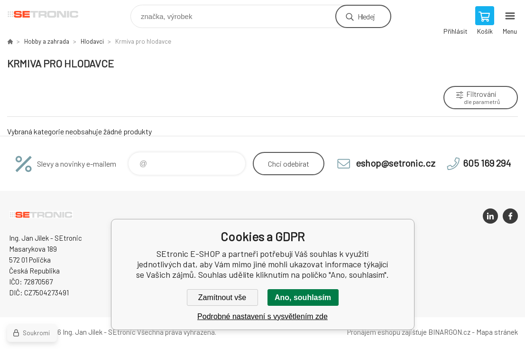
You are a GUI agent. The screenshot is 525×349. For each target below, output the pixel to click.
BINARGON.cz (449, 332)
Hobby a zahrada (46, 41)
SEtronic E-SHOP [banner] (49, 14)
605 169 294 (487, 163)
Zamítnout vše (222, 297)
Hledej (366, 16)
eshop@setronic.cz (395, 163)
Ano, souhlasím (303, 297)
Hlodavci (92, 41)
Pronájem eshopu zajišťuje (387, 332)
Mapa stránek (497, 332)
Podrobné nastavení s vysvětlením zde (262, 316)
